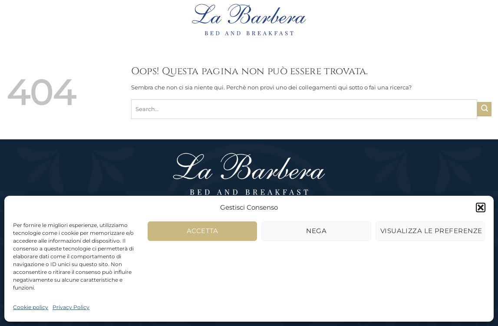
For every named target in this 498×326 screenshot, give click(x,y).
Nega (316, 231)
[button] (480, 207)
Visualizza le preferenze (431, 231)
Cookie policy (30, 307)
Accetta (202, 231)
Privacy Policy (71, 307)
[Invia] (484, 109)
